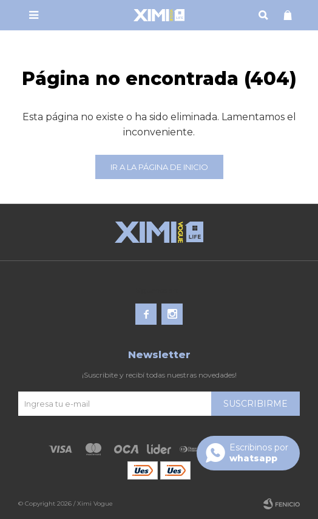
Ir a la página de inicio (159, 167)
